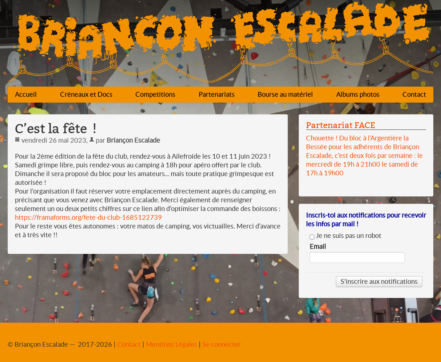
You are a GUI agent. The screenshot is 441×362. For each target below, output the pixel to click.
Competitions (155, 94)
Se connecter (221, 344)
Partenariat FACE (340, 125)
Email (318, 246)
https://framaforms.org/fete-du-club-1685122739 (88, 217)
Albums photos (358, 94)
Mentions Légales (171, 344)
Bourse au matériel (285, 94)
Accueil (26, 94)
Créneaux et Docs (86, 94)
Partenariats (217, 94)
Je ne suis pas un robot (345, 235)
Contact (414, 94)
